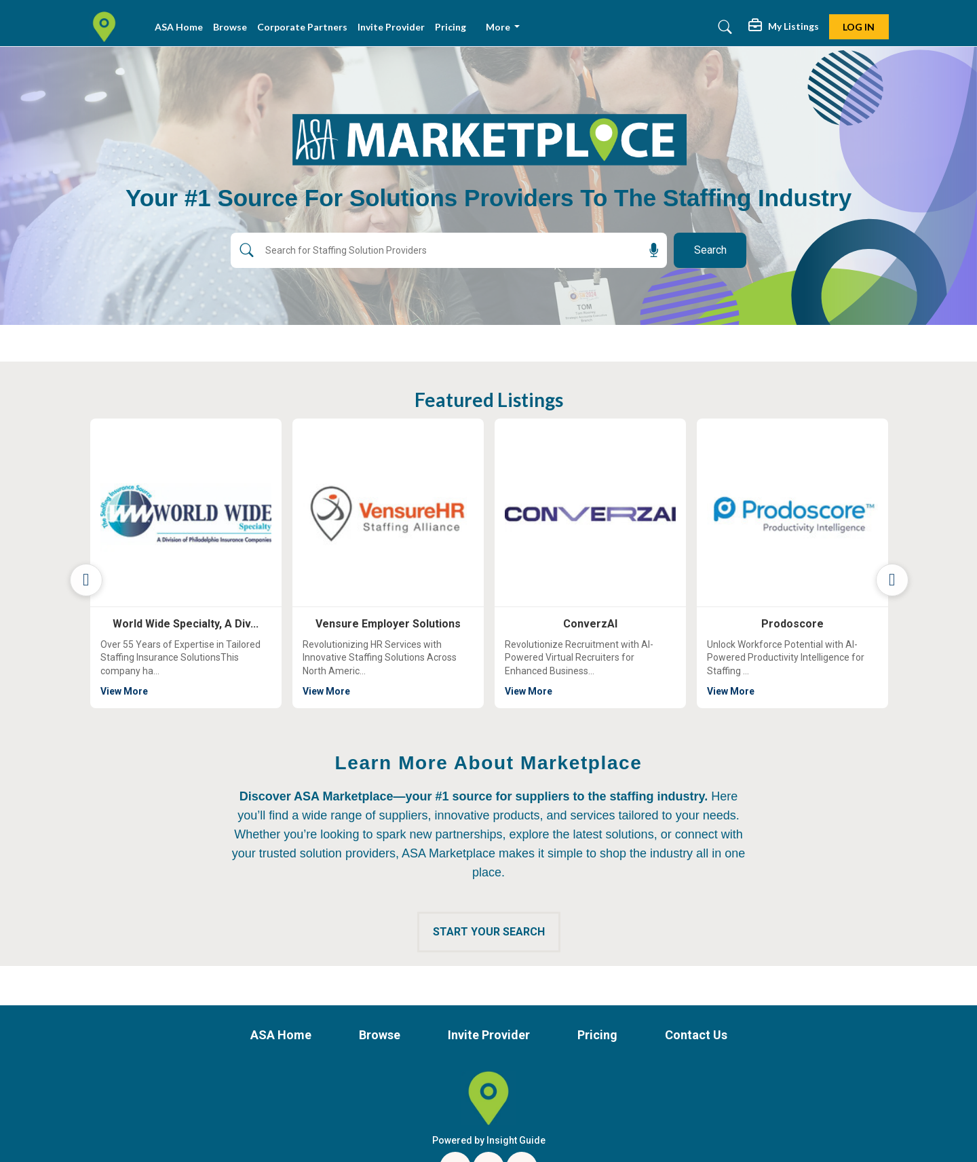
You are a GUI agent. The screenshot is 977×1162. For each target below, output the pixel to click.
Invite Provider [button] (391, 27)
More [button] (499, 27)
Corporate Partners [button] (302, 27)
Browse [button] (230, 27)
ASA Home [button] (179, 27)
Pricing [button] (450, 27)
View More (206, 690)
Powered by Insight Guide (488, 1140)
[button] (783, 27)
